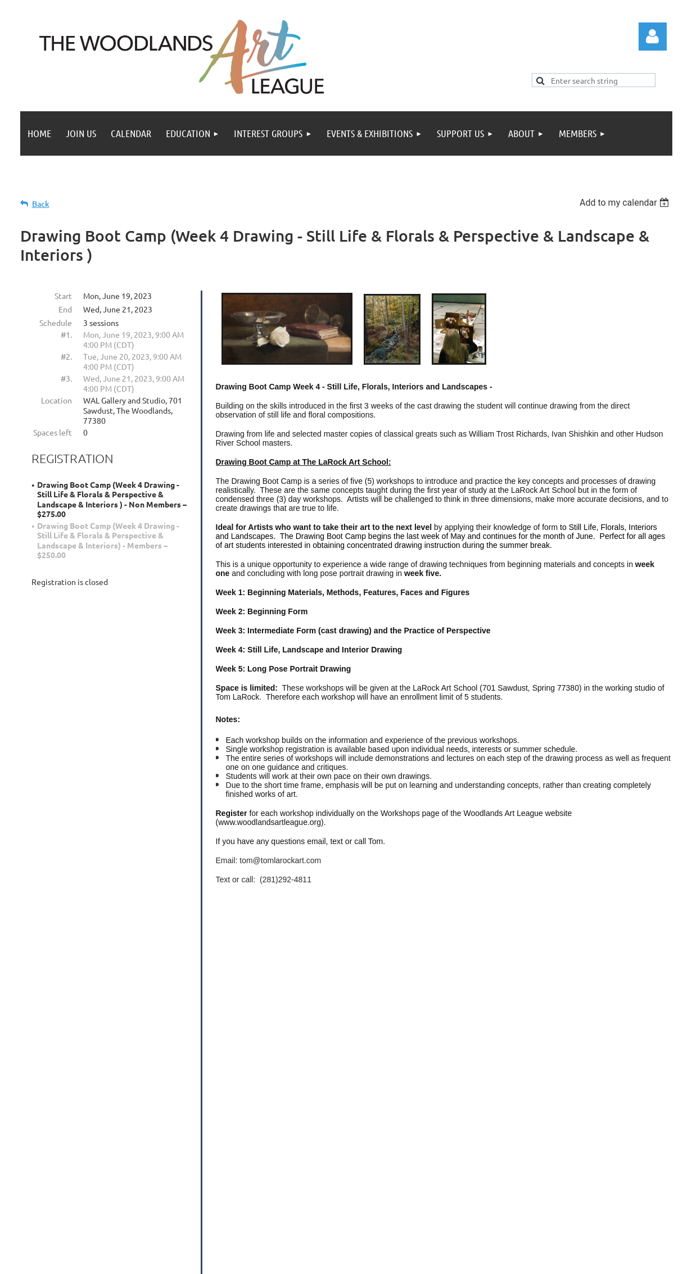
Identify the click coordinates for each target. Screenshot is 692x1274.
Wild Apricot (549, 1260)
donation (610, 1076)
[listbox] (626, 203)
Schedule (55, 323)
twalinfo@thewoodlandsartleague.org (488, 1133)
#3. (66, 378)
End (65, 309)
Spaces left (52, 432)
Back (40, 203)
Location (56, 400)
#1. (66, 334)
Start (63, 296)
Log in (653, 36)
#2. (66, 356)
